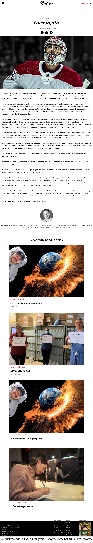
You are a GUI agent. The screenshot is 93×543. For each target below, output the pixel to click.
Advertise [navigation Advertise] (69, 528)
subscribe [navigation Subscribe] (84, 3)
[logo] (46, 4)
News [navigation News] (55, 523)
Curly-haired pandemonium (26, 302)
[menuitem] (84, 3)
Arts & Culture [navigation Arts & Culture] (58, 532)
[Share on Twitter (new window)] (46, 32)
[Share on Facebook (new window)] (42, 32)
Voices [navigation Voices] (55, 528)
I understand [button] (58, 541)
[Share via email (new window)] (51, 32)
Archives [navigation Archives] (69, 532)
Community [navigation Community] (57, 530)
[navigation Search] (90, 3)
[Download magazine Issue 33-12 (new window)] (85, 531)
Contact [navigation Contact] (68, 530)
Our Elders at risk (20, 370)
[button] (6, 3)
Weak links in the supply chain (27, 438)
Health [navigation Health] (55, 535)
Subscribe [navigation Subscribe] (69, 525)
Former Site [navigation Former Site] (70, 535)
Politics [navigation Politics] (55, 525)
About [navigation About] (68, 523)
